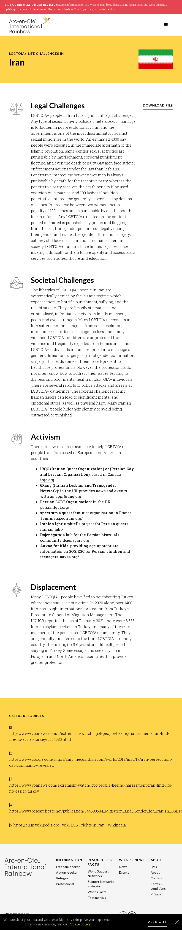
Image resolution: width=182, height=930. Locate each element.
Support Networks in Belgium (101, 884)
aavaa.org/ (69, 556)
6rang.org (72, 496)
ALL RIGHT (157, 922)
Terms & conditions (158, 886)
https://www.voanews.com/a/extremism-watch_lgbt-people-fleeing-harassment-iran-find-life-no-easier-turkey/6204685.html (89, 736)
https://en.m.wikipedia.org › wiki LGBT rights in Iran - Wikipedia (69, 825)
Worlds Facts (97, 892)
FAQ (154, 867)
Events (124, 872)
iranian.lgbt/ (51, 529)
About (155, 872)
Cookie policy (80, 924)
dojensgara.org (76, 540)
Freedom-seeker (68, 867)
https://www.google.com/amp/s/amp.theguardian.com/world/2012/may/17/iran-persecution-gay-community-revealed (90, 762)
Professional (65, 884)
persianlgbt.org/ (54, 507)
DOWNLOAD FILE (158, 105)
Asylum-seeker (67, 872)
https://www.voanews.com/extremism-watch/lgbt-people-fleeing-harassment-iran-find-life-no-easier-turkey (90, 788)
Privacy (156, 894)
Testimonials (97, 898)
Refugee (62, 878)
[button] (166, 25)
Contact (157, 878)
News (123, 867)
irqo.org (47, 479)
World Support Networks (98, 873)
